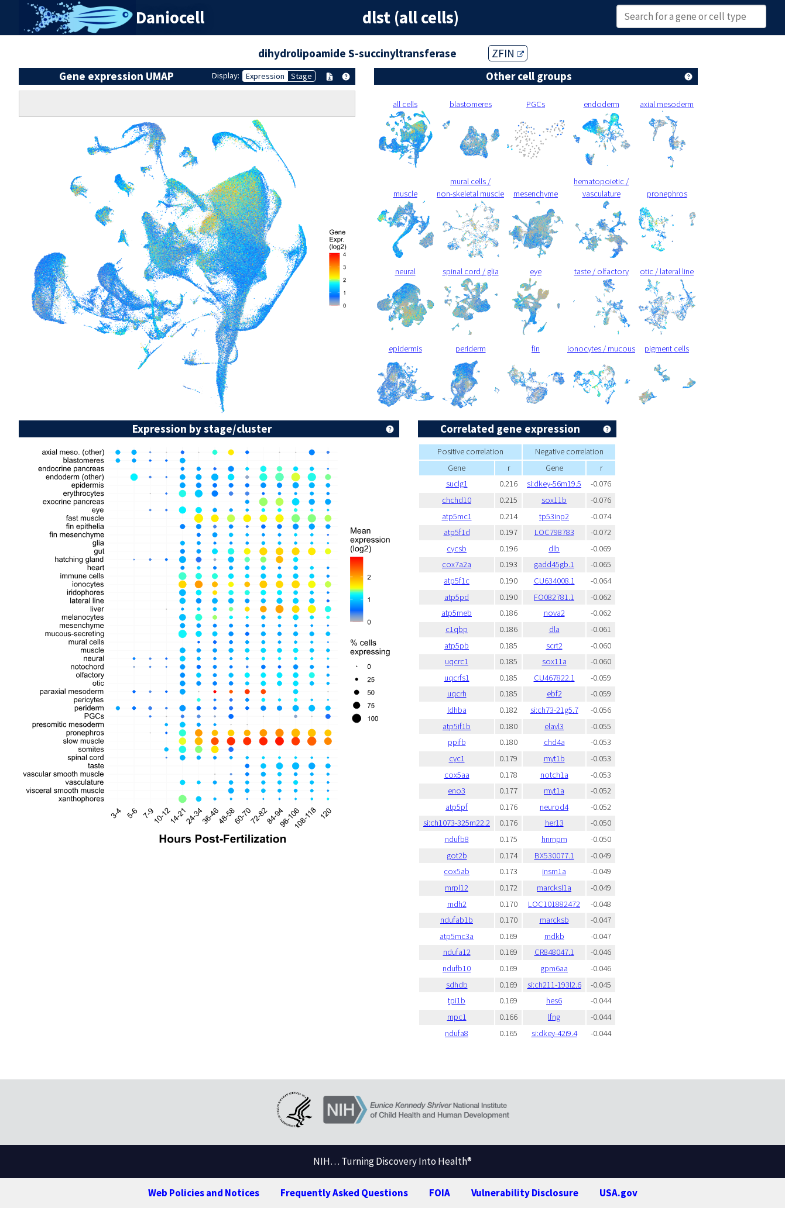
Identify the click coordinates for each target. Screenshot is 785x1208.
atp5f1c (456, 580)
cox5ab (456, 871)
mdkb (554, 936)
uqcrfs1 (456, 677)
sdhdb (457, 984)
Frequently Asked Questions (344, 1192)
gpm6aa (554, 968)
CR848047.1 (554, 952)
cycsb (457, 548)
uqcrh (457, 693)
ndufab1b (456, 919)
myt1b (554, 758)
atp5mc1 (457, 516)
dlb (554, 548)
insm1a (554, 871)
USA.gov (618, 1192)
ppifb (457, 742)
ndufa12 (457, 952)
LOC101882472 (554, 904)
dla (554, 629)
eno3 (456, 790)
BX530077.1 (554, 855)
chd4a (554, 742)
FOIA (439, 1192)
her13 (554, 822)
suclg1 (457, 483)
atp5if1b (457, 726)
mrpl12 (456, 887)
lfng (554, 1017)
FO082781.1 (554, 597)
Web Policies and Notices (203, 1192)
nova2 (554, 613)
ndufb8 (457, 839)
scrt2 (554, 645)
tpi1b (456, 1000)
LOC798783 (554, 532)
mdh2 (457, 904)
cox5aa (456, 774)
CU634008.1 (554, 580)
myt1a (554, 790)
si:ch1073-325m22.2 (456, 822)
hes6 (554, 1000)
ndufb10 (457, 968)
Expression (265, 76)
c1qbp (456, 629)
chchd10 (456, 500)
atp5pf (456, 807)
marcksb (554, 919)
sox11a (554, 661)
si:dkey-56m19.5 (554, 483)
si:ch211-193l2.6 (554, 984)
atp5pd (456, 597)
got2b (457, 855)
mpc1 (457, 1017)
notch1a (554, 774)
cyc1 (457, 758)
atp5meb (456, 613)
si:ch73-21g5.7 (554, 710)
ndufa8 (456, 1033)
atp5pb (456, 645)
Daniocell (170, 17)
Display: (225, 75)
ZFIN (508, 53)
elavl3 (554, 726)
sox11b (554, 500)
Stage (301, 76)
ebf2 (554, 693)
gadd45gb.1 (554, 564)
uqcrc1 (456, 661)
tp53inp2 (554, 516)
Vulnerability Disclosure (524, 1192)
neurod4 (554, 807)
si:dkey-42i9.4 (554, 1033)
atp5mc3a (457, 936)
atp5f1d (457, 532)
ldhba (457, 710)
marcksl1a (554, 887)
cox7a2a (456, 564)
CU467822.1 (554, 677)
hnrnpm (554, 839)
